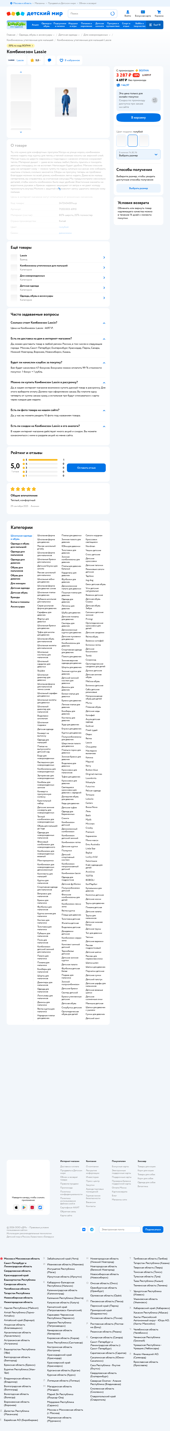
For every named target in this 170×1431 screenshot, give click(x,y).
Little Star (90, 848)
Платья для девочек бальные (71, 567)
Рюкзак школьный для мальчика (46, 574)
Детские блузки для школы (47, 567)
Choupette (91, 746)
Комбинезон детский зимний (70, 837)
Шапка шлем (92, 963)
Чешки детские (93, 550)
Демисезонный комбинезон (69, 830)
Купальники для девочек (94, 889)
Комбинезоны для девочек (71, 644)
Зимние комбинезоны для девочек (71, 559)
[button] (154, 25)
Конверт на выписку (43, 734)
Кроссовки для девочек (69, 782)
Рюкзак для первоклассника (94, 957)
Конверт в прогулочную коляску (44, 794)
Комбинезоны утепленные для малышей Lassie (84, 40)
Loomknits (91, 778)
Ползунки (67, 850)
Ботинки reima (93, 645)
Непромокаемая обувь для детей (94, 697)
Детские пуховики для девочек (71, 637)
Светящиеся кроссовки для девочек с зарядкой (71, 790)
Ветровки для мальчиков (44, 895)
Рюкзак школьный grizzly (46, 547)
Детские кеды (93, 711)
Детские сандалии (95, 632)
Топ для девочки (94, 933)
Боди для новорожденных (45, 757)
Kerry (88, 766)
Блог (114, 1195)
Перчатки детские (95, 971)
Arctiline (90, 871)
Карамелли (91, 836)
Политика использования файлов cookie (68, 1201)
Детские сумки (93, 975)
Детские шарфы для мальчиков (96, 984)
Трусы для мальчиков (91, 917)
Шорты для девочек (72, 667)
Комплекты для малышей (45, 875)
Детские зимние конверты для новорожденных (45, 810)
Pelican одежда (93, 790)
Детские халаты (94, 911)
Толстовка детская (71, 919)
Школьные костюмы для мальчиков (44, 655)
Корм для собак (145, 1178)
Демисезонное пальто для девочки (71, 587)
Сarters (89, 803)
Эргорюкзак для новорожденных (45, 777)
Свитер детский (70, 992)
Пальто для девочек (72, 656)
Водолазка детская (71, 927)
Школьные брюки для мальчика (46, 560)
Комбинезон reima (71, 842)
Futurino (90, 786)
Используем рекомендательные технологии (29, 1233)
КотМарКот (91, 884)
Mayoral (90, 761)
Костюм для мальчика (43, 921)
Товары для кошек (147, 1166)
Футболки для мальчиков (44, 908)
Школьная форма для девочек (46, 540)
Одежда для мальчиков (43, 990)
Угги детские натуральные (92, 589)
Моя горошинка (45, 860)
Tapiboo (90, 576)
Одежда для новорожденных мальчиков (45, 835)
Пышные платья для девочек (71, 594)
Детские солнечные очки (94, 998)
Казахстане (36, 1236)
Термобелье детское (68, 952)
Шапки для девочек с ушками (95, 1008)
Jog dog (89, 580)
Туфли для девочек (71, 776)
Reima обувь (92, 636)
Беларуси (49, 1236)
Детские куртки (70, 846)
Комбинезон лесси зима (71, 905)
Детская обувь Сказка (93, 600)
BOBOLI (90, 880)
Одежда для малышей (43, 741)
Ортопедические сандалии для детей (95, 665)
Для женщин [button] (18, 583)
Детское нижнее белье (94, 923)
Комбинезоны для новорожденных (46, 770)
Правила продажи (69, 1183)
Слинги (65, 818)
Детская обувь (69, 1003)
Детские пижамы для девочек (70, 618)
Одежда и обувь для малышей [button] (20, 545)
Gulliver (90, 726)
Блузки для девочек (72, 728)
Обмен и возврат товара (69, 1178)
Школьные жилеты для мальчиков (46, 646)
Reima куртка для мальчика (45, 1010)
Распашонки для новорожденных (45, 763)
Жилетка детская (70, 923)
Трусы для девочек (95, 903)
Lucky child (91, 857)
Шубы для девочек (71, 612)
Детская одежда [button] (20, 588)
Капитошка (91, 861)
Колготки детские (95, 895)
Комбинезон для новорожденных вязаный (45, 854)
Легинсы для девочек (68, 607)
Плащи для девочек (71, 915)
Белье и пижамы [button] (20, 602)
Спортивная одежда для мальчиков (47, 888)
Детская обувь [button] (19, 592)
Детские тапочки (94, 565)
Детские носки (93, 899)
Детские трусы (93, 929)
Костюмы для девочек (68, 719)
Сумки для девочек (95, 1014)
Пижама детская (94, 907)
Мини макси (92, 840)
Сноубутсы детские (72, 1007)
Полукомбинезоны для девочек (71, 738)
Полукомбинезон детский (71, 889)
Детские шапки (93, 952)
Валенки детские (94, 595)
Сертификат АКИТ (69, 1207)
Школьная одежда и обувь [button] (21, 537)
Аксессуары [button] (18, 606)
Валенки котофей (95, 640)
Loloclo (89, 799)
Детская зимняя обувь (93, 676)
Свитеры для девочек (68, 624)
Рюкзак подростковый (93, 946)
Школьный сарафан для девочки (47, 694)
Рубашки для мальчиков (43, 934)
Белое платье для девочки (70, 695)
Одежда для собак (147, 1182)
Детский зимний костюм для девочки (70, 681)
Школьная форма (46, 535)
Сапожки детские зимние (94, 613)
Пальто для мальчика (42, 957)
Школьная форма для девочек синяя (46, 587)
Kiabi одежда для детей (94, 866)
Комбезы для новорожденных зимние (45, 785)
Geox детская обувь (96, 584)
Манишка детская (94, 1003)
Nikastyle (90, 782)
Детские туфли (69, 807)
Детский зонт (93, 1018)
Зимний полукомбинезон (70, 983)
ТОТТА (89, 876)
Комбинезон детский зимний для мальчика (45, 949)
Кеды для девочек (70, 803)
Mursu (89, 703)
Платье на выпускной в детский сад (43, 749)
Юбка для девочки (71, 546)
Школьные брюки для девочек (46, 627)
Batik (88, 815)
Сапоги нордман (94, 535)
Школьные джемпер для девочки (43, 677)
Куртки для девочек (72, 733)
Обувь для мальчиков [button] (17, 569)
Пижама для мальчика (43, 964)
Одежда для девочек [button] (18, 561)
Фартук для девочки (43, 620)
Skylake (41, 670)
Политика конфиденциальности (71, 1193)
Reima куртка (68, 910)
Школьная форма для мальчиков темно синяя (46, 687)
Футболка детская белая (71, 969)
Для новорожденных (96, 34)
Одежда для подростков (68, 878)
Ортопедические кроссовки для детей (94, 626)
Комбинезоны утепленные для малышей (30, 40)
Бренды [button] (15, 597)
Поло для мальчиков (42, 941)
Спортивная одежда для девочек (72, 651)
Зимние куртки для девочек (71, 672)
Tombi (89, 655)
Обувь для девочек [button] (17, 577)
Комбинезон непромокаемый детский (70, 866)
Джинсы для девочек (68, 688)
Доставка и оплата (69, 1166)
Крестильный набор (44, 802)
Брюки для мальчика (42, 901)
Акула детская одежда (93, 720)
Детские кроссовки (91, 559)
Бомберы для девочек (68, 712)
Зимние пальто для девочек (71, 540)
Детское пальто (70, 964)
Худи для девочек (70, 724)
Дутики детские (94, 670)
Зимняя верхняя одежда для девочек (72, 661)
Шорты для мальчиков (43, 977)
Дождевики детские (67, 932)
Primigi (89, 619)
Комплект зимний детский (71, 945)
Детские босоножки (91, 650)
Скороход (91, 660)
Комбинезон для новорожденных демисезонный (45, 867)
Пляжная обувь (93, 707)
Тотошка (90, 794)
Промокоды (66, 1187)
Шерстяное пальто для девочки (71, 744)
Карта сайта (66, 1215)
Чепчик (89, 937)
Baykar (89, 852)
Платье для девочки (72, 535)
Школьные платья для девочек (46, 593)
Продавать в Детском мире (71, 1172)
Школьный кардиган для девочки (43, 664)
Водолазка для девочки (69, 764)
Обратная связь (68, 1211)
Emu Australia (93, 844)
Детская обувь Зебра (93, 607)
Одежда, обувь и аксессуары (35, 34)
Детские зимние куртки (70, 959)
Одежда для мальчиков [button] (18, 553)
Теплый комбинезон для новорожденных (45, 819)
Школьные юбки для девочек (45, 580)
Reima (89, 738)
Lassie (89, 742)
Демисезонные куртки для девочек (71, 631)
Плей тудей (91, 730)
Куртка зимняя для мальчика (46, 915)
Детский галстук (94, 979)
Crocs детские (93, 554)
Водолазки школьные (42, 717)
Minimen (90, 823)
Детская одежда (67, 34)
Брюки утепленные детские (72, 998)
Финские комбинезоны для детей (71, 897)
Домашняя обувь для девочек (70, 798)
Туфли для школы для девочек (46, 633)
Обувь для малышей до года (47, 827)
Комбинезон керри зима (71, 939)
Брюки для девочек (71, 700)
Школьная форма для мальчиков (46, 554)
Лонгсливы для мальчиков (45, 997)
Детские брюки (70, 988)
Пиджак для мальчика (67, 976)
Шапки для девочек (95, 967)
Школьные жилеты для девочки (46, 701)
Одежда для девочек (67, 600)
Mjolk (88, 819)
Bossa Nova (91, 807)
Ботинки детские (94, 685)
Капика (89, 757)
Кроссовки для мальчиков (69, 771)
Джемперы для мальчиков (44, 983)
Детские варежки (94, 941)
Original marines (94, 774)
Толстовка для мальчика (44, 928)
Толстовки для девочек (69, 551)
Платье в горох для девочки (71, 751)
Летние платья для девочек (71, 706)
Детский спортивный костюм (68, 857)
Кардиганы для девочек (69, 574)
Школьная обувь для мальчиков (45, 640)
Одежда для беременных (68, 813)
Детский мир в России (18, 1236)
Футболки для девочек (69, 580)
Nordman (90, 546)
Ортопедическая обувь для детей (70, 1013)
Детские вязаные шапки (94, 991)
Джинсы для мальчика (43, 1003)
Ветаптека (143, 1186)
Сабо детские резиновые (92, 690)
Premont (90, 832)
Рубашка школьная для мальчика (46, 600)
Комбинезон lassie (71, 873)
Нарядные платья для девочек (46, 1017)
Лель (88, 811)
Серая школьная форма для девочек (47, 607)
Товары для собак (146, 1174)
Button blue (92, 770)
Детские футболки (71, 884)
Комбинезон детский (68, 823)
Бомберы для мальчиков (44, 970)
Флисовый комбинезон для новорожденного (46, 844)
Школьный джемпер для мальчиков (43, 709)
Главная (11, 34)
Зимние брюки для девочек (71, 758)
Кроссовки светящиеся (91, 540)
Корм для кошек (146, 1170)
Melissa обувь (93, 681)
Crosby (89, 828)
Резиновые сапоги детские (95, 570)
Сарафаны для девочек (44, 613)
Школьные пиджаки (42, 723)
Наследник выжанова (91, 752)
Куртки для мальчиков (42, 881)
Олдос (89, 734)
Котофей (90, 715)
